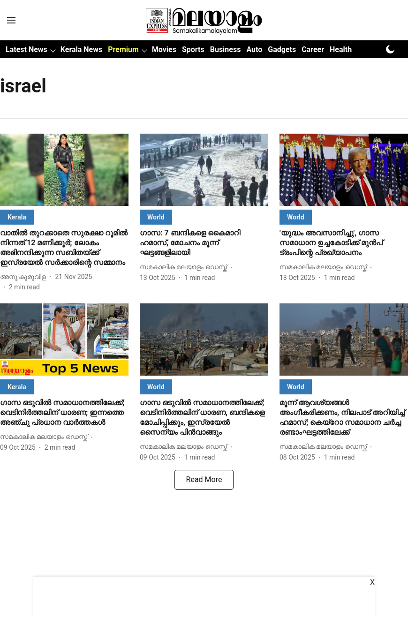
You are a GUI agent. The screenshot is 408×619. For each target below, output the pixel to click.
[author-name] (25, 277)
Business (225, 49)
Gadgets (282, 49)
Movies (164, 49)
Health (341, 49)
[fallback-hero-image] (64, 170)
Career (313, 49)
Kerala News (81, 49)
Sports (193, 49)
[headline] (64, 247)
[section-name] (17, 216)
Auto (254, 49)
